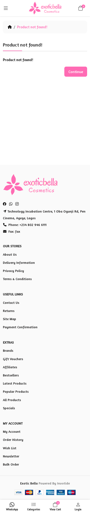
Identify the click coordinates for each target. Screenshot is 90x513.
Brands (8, 350)
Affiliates (10, 367)
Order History (13, 440)
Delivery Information (19, 262)
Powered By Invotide (54, 483)
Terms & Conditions (17, 279)
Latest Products (14, 383)
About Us (10, 254)
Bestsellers (11, 375)
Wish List (9, 448)
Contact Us (11, 302)
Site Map (9, 319)
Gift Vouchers (13, 359)
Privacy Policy (13, 271)
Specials (9, 408)
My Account (11, 431)
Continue (75, 71)
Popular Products (16, 391)
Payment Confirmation (20, 327)
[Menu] (5, 8)
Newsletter (11, 456)
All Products (12, 400)
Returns (8, 311)
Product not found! (32, 27)
